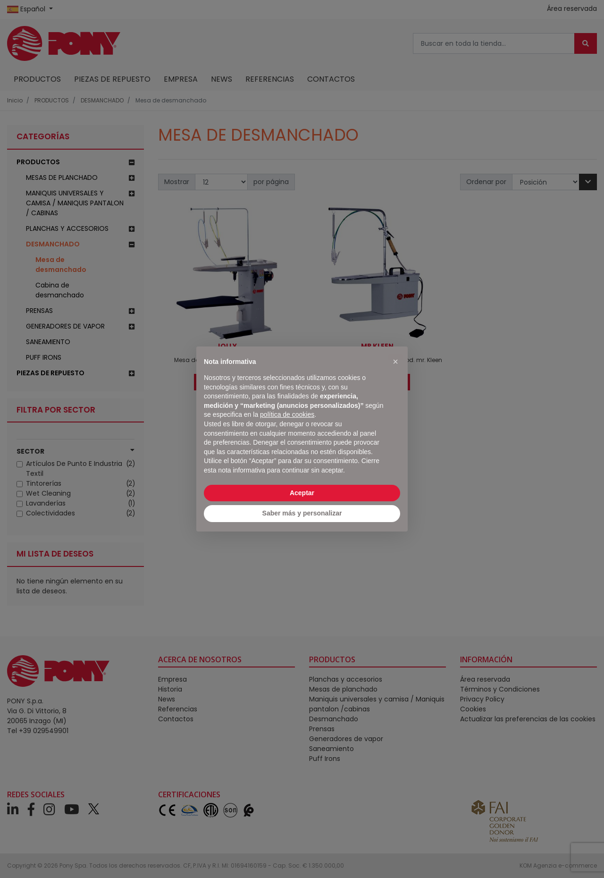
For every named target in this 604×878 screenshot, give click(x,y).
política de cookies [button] (287, 414)
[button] (395, 361)
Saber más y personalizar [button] (302, 513)
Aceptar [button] (302, 493)
